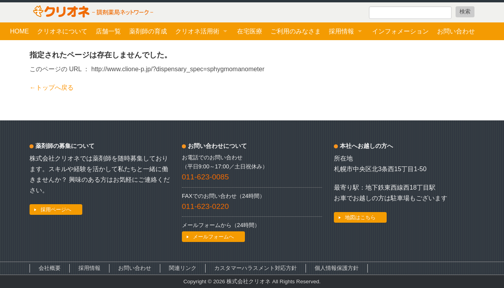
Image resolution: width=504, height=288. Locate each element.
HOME (19, 31)
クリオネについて (62, 31)
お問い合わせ (456, 31)
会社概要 (50, 268)
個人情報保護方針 (337, 268)
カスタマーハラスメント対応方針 (255, 268)
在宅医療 (249, 31)
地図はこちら (360, 217)
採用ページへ (56, 209)
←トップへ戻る (52, 87)
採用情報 (341, 31)
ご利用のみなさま (296, 31)
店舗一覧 (108, 31)
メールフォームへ (213, 237)
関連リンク (182, 268)
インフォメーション (400, 31)
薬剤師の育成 (148, 31)
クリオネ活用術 (197, 31)
